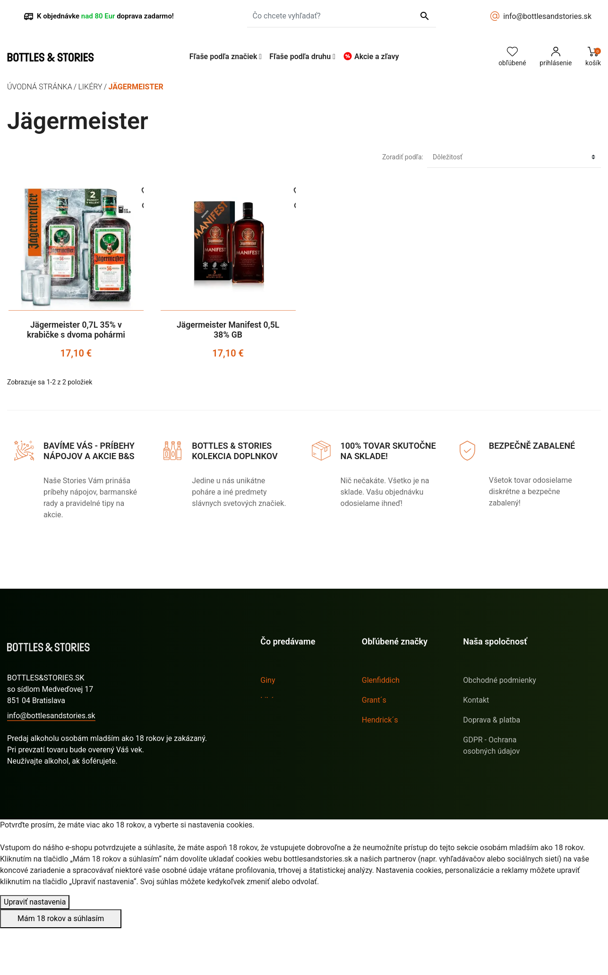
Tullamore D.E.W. (390, 779)
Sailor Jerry (381, 759)
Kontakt (476, 700)
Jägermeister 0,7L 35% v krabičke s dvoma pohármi (76, 330)
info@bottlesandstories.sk (547, 16)
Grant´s (374, 700)
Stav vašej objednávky (44, 779)
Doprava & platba (491, 719)
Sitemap (477, 770)
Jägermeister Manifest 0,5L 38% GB (228, 330)
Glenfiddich (381, 680)
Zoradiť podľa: (402, 157)
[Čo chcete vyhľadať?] (341, 16)
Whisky (272, 739)
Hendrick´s (380, 719)
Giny (267, 680)
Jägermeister (384, 739)
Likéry (270, 700)
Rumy (269, 719)
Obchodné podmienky (499, 680)
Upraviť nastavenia (35, 948)
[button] (225, 56)
